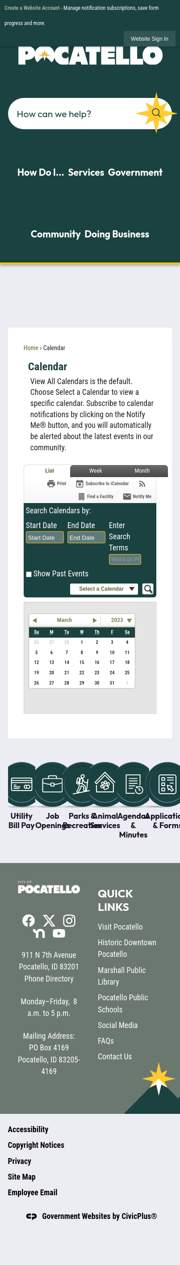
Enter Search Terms (119, 536)
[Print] (56, 483)
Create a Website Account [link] (32, 8)
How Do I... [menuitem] (40, 172)
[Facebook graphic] (28, 920)
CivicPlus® (139, 1216)
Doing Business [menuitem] (116, 234)
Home (31, 347)
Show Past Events (60, 573)
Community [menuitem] (56, 234)
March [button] (64, 620)
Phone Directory (48, 978)
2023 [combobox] (117, 620)
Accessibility (28, 1129)
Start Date (41, 525)
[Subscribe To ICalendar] (102, 483)
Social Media (118, 1025)
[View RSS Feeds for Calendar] (142, 483)
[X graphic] (49, 920)
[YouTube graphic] (59, 933)
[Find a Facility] (95, 496)
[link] (150, 39)
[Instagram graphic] (69, 920)
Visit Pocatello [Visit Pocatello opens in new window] (120, 926)
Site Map (22, 1176)
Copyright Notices (36, 1145)
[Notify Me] (136, 496)
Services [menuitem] (86, 172)
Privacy (19, 1161)
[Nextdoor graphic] (39, 933)
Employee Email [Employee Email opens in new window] (33, 1192)
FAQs (106, 1041)
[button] (156, 113)
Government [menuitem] (135, 172)
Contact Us (115, 1056)
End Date (81, 525)
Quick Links (115, 900)
